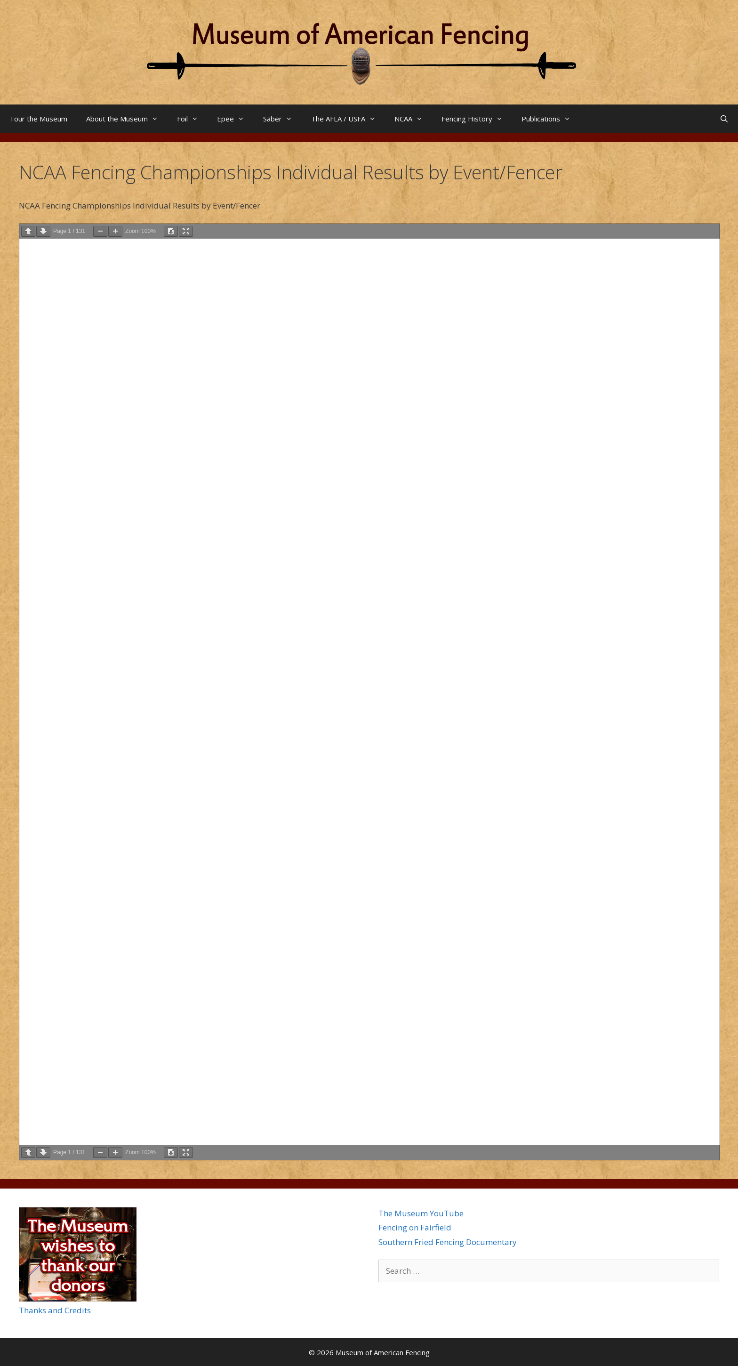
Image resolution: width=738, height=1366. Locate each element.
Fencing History (476, 118)
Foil (192, 118)
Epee (235, 118)
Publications (550, 118)
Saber (282, 118)
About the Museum (127, 118)
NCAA (413, 118)
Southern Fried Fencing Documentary (447, 1242)
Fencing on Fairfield (414, 1227)
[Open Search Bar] (724, 118)
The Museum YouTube (421, 1213)
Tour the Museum (38, 118)
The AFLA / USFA (348, 118)
